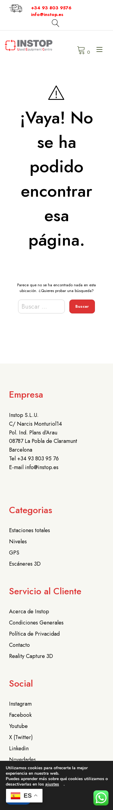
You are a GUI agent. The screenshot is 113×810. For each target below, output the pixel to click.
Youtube (18, 726)
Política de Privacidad (34, 634)
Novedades (22, 760)
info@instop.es (47, 14)
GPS (14, 553)
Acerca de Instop (29, 611)
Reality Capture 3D (31, 656)
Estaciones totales (29, 530)
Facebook (20, 715)
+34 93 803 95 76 (38, 458)
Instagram (20, 704)
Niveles (18, 541)
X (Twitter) (21, 737)
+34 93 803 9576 (51, 8)
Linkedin (19, 748)
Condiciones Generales (36, 623)
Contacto (19, 645)
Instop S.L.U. (24, 415)
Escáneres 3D (25, 564)
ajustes (52, 784)
